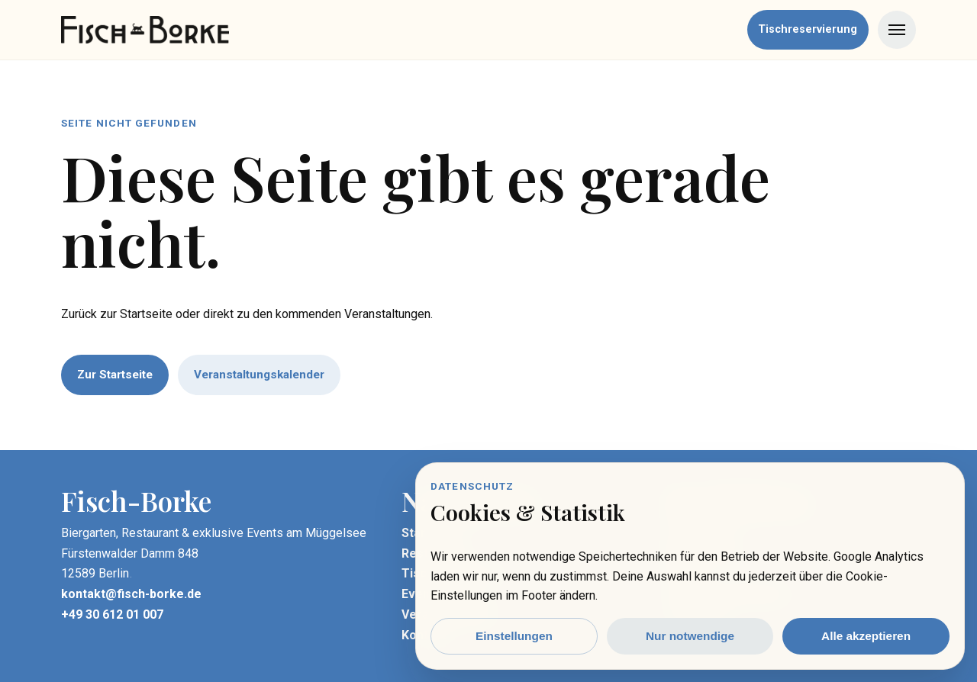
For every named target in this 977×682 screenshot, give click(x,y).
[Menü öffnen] (897, 30)
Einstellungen (514, 635)
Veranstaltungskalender (259, 374)
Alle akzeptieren (866, 635)
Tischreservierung (807, 29)
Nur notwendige (690, 635)
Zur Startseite (115, 374)
